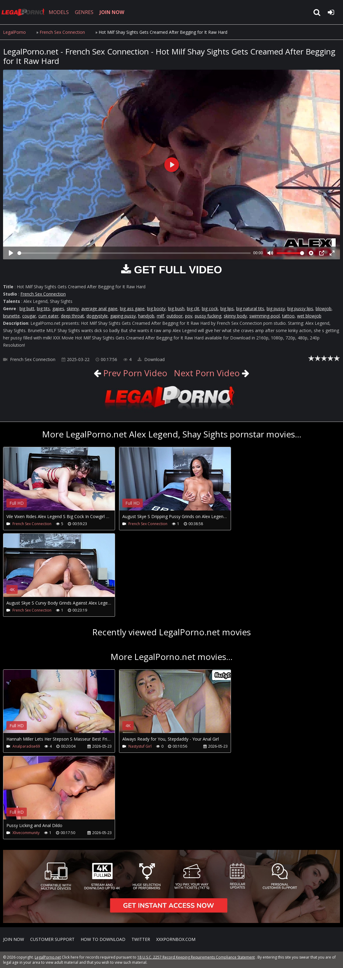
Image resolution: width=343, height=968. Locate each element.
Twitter (140, 939)
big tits (43, 308)
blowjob (323, 308)
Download (151, 359)
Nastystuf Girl (140, 746)
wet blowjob (309, 316)
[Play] (11, 253)
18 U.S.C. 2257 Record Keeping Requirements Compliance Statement (196, 957)
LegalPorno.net (24, 12)
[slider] (134, 253)
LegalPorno (14, 32)
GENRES (84, 12)
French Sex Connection (62, 32)
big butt (26, 308)
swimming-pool (264, 316)
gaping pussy (123, 316)
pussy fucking (208, 316)
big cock (210, 308)
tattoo (288, 316)
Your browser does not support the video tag (67, 483)
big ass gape (132, 308)
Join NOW (13, 939)
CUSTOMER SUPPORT (52, 939)
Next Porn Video (207, 373)
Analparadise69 (26, 746)
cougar (29, 316)
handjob (146, 316)
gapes (58, 308)
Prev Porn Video (134, 373)
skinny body (235, 316)
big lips (227, 308)
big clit (193, 308)
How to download (103, 939)
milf (160, 316)
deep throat (72, 316)
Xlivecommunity (26, 832)
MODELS (59, 12)
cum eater (48, 316)
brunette (11, 316)
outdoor (174, 316)
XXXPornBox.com (175, 939)
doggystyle (97, 316)
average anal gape (99, 308)
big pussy (276, 308)
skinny (73, 308)
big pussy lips (300, 308)
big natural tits (250, 308)
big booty (156, 308)
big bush (176, 308)
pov (188, 316)
